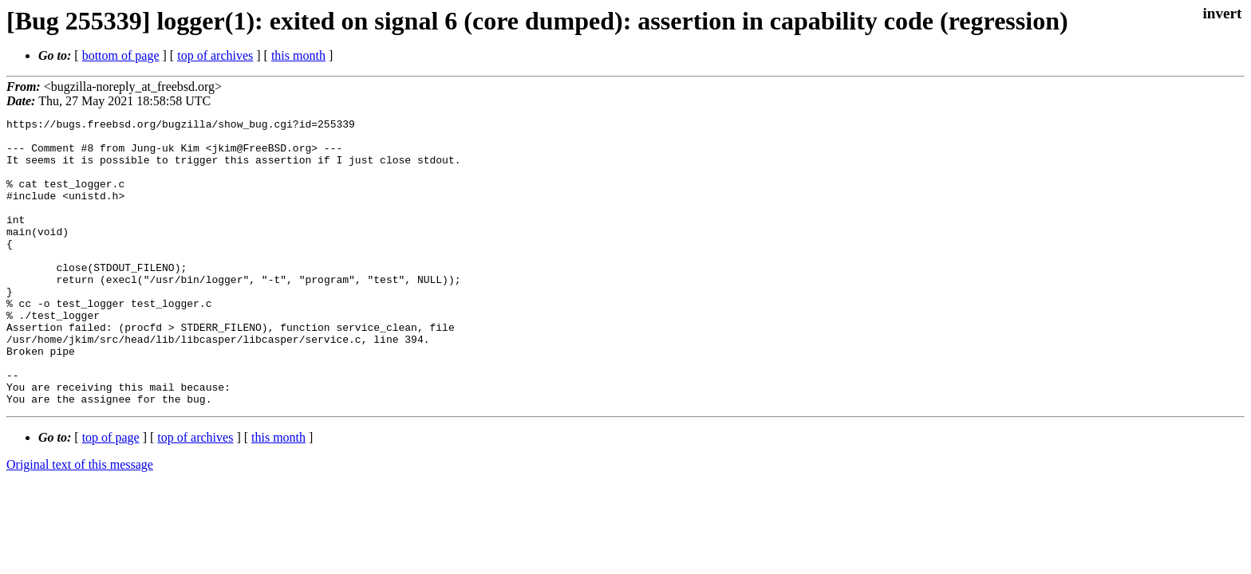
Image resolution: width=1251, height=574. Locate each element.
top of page (111, 494)
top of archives (215, 55)
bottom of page (121, 55)
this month (298, 55)
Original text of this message (79, 522)
